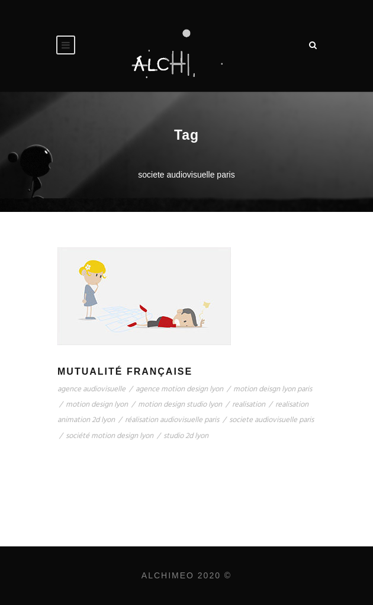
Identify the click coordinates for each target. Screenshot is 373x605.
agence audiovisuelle (91, 389)
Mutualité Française (124, 371)
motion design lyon (97, 404)
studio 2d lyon (185, 436)
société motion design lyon (109, 436)
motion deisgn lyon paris (272, 389)
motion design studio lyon (180, 404)
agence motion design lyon (179, 389)
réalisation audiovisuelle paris (172, 420)
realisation (248, 404)
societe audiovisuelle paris (271, 420)
